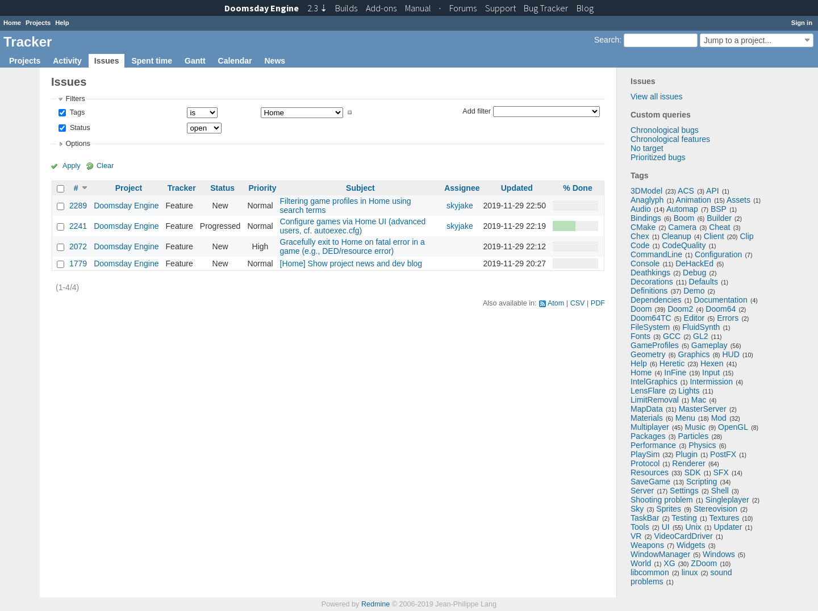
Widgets (691, 545)
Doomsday (261, 8)
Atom (556, 303)
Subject (360, 187)
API (712, 190)
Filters (75, 99)
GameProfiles (655, 345)
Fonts (640, 336)
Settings (684, 490)
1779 (78, 263)
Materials (647, 417)
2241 (78, 226)
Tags (76, 112)
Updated (517, 187)
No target (647, 148)
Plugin (686, 454)
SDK (693, 472)
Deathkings (650, 272)
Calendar (235, 60)
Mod (719, 417)
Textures (724, 517)
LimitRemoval (655, 399)
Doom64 (721, 308)
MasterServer (703, 408)
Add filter (476, 111)
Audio (641, 209)
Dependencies (656, 299)
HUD (730, 354)
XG (669, 563)
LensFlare (648, 390)
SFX (721, 472)
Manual (418, 8)
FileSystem (650, 327)
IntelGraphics (654, 381)
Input (711, 372)
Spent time (151, 60)
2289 (78, 205)
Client (714, 236)
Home (12, 22)
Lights (688, 390)
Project (128, 187)
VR (636, 536)
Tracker (182, 187)
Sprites (668, 508)
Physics (702, 445)
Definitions (649, 290)
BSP (719, 209)
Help (62, 22)
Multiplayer (650, 427)
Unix (694, 527)
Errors (727, 318)
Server (642, 490)
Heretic (672, 363)
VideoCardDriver (683, 536)
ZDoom (704, 563)
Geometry (648, 354)
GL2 (700, 336)
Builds (346, 8)
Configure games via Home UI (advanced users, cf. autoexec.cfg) (353, 226)
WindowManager (660, 554)
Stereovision (715, 508)
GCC (672, 336)
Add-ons (381, 8)
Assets (738, 199)
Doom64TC (651, 318)
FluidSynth (701, 327)
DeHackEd (694, 263)
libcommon (650, 572)
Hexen (711, 363)
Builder (719, 218)
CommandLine (656, 254)
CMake (643, 227)
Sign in (801, 22)
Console (645, 263)
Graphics (694, 354)
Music (695, 427)
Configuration (718, 254)
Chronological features (670, 139)
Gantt (195, 60)
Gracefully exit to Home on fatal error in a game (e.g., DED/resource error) (352, 246)
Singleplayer (727, 499)
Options (77, 144)
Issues (106, 60)
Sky (637, 508)
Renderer (688, 463)
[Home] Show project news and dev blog (351, 263)
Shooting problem (662, 499)
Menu (685, 417)
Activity (67, 60)
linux (690, 572)
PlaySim (645, 454)
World (641, 563)
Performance (653, 445)
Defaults (703, 281)
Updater (728, 527)
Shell (720, 490)
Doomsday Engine (126, 205)
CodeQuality (684, 245)
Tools (640, 527)
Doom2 (680, 308)
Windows (719, 554)
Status (79, 128)
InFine (675, 372)
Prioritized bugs (658, 157)
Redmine (375, 604)
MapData (647, 408)
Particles (693, 436)
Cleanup (676, 236)
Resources (650, 472)
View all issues (657, 96)
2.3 (317, 8)
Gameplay (709, 345)
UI (666, 527)
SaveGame (650, 481)
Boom (684, 218)
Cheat (719, 227)
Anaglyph (647, 199)
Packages (648, 436)
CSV (577, 303)
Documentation (721, 299)
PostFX (723, 454)
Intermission (711, 381)
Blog (585, 8)
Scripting (701, 481)
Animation (693, 199)
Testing (683, 517)
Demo (693, 290)
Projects (38, 22)
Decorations (652, 281)
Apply (71, 166)
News (274, 60)
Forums (463, 8)
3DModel (646, 190)
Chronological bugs (665, 130)
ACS (686, 190)
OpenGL (733, 427)
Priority (262, 187)
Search (606, 39)
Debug (694, 272)
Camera (682, 227)
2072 (78, 246)
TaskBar (645, 517)
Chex (640, 236)
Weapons (647, 545)
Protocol (645, 463)
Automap (682, 209)
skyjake (459, 205)
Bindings (646, 218)
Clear (105, 166)
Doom (641, 308)
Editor (694, 318)
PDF (598, 303)
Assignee (461, 187)
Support (500, 8)
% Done (577, 187)
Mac (698, 399)
